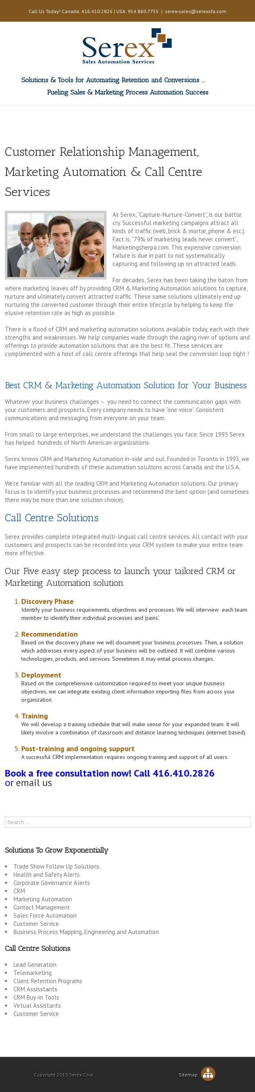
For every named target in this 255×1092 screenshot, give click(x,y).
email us (34, 782)
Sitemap (197, 1075)
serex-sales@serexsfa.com (195, 11)
